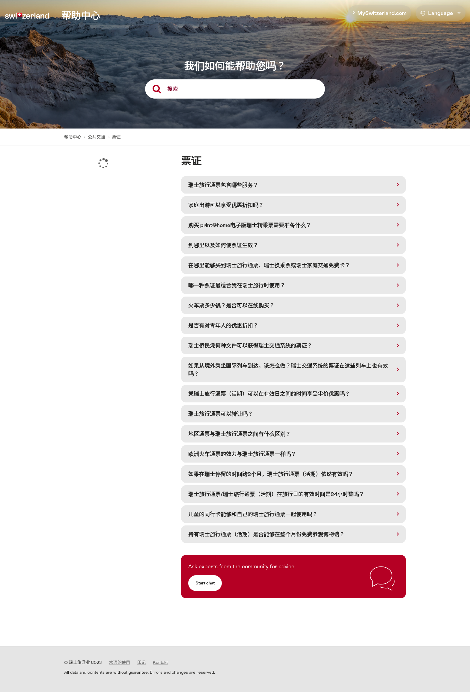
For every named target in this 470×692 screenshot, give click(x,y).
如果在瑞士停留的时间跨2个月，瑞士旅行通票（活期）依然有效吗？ (270, 474)
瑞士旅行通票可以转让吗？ (220, 414)
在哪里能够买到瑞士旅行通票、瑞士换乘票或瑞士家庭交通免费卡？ (269, 265)
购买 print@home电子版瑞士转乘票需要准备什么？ (249, 225)
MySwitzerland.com (381, 13)
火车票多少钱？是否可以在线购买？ (231, 305)
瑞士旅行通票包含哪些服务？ (223, 185)
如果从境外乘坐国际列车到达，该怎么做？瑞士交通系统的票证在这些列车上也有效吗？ (288, 369)
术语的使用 (119, 662)
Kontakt (160, 662)
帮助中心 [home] (80, 15)
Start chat (205, 583)
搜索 (172, 89)
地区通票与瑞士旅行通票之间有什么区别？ (239, 434)
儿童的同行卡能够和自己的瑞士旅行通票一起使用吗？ (253, 514)
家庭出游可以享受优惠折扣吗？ (226, 205)
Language (437, 13)
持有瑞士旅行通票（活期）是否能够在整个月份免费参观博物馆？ (266, 534)
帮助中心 (73, 137)
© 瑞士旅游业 (83, 662)
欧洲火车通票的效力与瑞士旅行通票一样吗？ (242, 454)
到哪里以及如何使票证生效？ (223, 245)
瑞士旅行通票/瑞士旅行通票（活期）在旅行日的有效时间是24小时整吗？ (276, 494)
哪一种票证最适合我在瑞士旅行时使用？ (236, 285)
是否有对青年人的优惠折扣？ (223, 325)
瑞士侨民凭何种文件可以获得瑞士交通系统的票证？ (250, 345)
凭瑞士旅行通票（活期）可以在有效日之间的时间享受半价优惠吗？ (269, 394)
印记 (141, 662)
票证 (116, 137)
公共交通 (97, 137)
